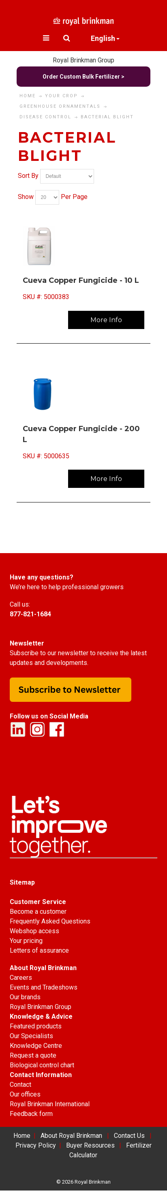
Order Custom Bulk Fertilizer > (83, 76)
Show (26, 197)
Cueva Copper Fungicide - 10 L (81, 280)
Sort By (28, 176)
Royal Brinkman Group (83, 60)
